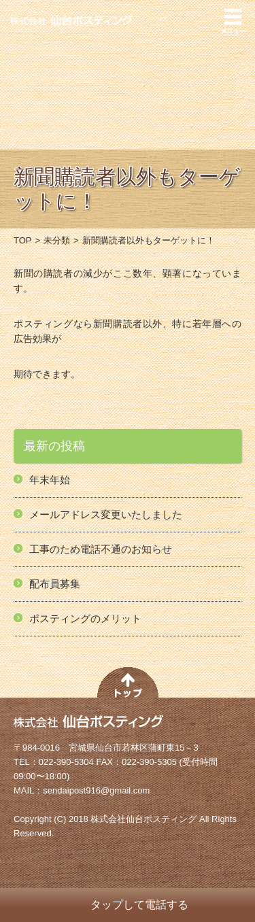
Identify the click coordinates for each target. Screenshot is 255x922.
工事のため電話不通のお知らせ (100, 549)
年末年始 (49, 479)
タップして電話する (139, 904)
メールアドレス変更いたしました (105, 514)
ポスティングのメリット (85, 618)
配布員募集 (54, 584)
